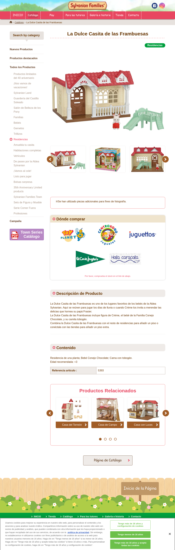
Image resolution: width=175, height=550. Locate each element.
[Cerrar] (169, 538)
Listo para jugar (22, 176)
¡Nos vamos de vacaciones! (22, 85)
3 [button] (110, 439)
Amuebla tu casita (24, 145)
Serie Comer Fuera (25, 208)
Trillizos (18, 133)
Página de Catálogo (108, 460)
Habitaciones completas (27, 150)
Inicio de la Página (140, 488)
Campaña (15, 221)
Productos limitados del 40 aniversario (25, 76)
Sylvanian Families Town (28, 197)
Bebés (17, 122)
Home (11, 22)
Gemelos (19, 128)
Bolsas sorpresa (23, 182)
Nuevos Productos (21, 49)
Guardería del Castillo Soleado (26, 100)
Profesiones (20, 213)
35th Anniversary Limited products (28, 189)
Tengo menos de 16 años (130, 538)
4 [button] (115, 439)
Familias (18, 117)
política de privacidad (78, 536)
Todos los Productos (22, 67)
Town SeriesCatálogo (26, 235)
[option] (107, 95)
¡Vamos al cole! (22, 171)
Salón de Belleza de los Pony (27, 109)
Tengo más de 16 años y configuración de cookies (130, 529)
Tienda (119, 15)
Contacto (133, 15)
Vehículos (19, 156)
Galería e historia (100, 15)
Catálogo (33, 15)
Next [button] (166, 159)
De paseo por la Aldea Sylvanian (26, 163)
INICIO (18, 15)
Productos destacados (24, 58)
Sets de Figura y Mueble (28, 202)
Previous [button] (50, 159)
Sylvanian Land (22, 93)
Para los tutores (75, 15)
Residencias (21, 139)
